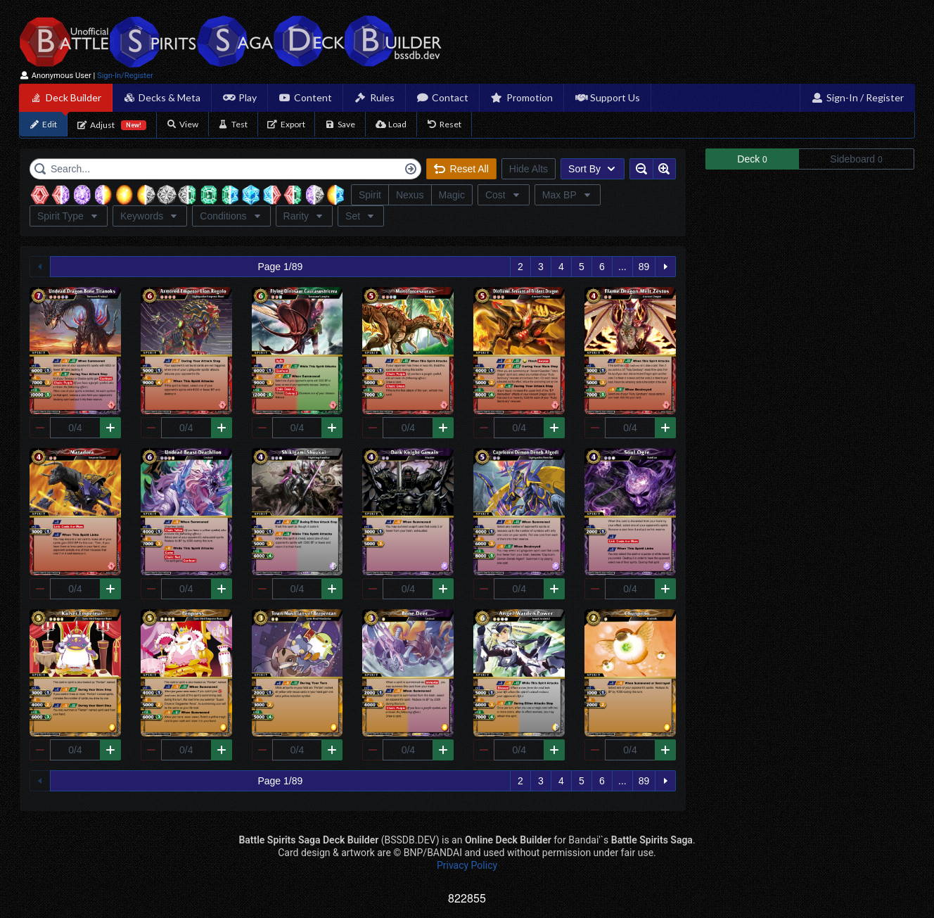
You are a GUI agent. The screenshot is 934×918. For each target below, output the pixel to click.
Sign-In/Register (125, 75)
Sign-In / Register (857, 97)
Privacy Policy (467, 865)
